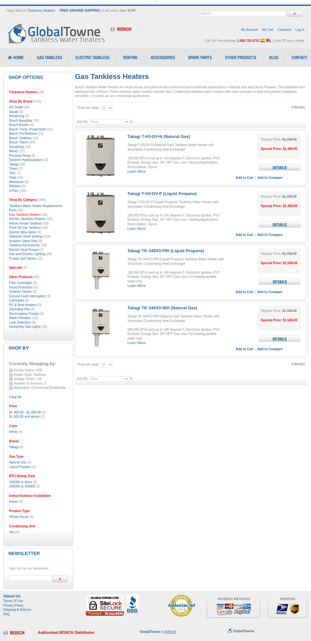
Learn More (136, 171)
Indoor (13, 501)
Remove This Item (11, 370)
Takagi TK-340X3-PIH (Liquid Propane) (165, 250)
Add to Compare (270, 177)
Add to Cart (244, 177)
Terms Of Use (13, 601)
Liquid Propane (20, 467)
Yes (11, 532)
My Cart (267, 29)
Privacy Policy (13, 605)
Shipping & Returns (17, 609)
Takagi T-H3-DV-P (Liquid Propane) (162, 193)
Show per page (88, 107)
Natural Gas (17, 462)
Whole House (19, 517)
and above (24, 416)
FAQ (6, 614)
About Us (11, 596)
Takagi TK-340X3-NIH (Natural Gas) (162, 307)
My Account (249, 29)
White (13, 432)
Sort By (82, 121)
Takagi (14, 447)
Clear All (15, 397)
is (158, 632)
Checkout (284, 29)
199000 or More (20, 482)
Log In (300, 29)
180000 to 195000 (22, 486)
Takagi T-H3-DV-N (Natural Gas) (158, 136)
